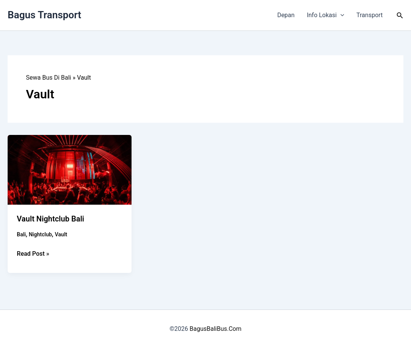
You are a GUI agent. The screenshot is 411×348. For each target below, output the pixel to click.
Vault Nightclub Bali (50, 218)
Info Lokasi (325, 15)
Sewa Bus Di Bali (48, 77)
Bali (21, 234)
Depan (286, 15)
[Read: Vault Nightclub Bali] (70, 169)
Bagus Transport (44, 15)
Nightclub (40, 234)
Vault (61, 234)
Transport (369, 15)
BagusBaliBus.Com (215, 328)
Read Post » (33, 254)
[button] (340, 15)
